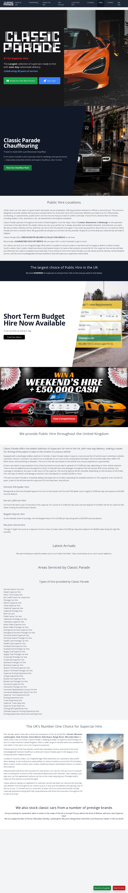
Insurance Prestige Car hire (15, 687)
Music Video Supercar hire (15, 624)
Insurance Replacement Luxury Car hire (20, 689)
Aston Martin (35, 737)
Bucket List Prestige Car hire (16, 681)
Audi (18, 737)
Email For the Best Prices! (20, 80)
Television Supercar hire (14, 622)
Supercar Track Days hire (14, 703)
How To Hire (119, 888)
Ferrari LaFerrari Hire (15, 500)
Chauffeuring (33, 2)
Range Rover (58, 737)
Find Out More (14, 337)
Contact (110, 2)
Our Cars (50, 80)
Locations (90, 2)
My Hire (119, 3)
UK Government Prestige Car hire (18, 638)
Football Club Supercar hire (15, 646)
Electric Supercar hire (13, 603)
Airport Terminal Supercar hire (17, 668)
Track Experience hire (13, 700)
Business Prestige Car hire (15, 662)
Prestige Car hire (11, 600)
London (81, 222)
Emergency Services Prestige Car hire (19, 632)
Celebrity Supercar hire (13, 608)
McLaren (78, 734)
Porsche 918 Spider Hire (16, 486)
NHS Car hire (9, 613)
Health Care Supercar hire (15, 643)
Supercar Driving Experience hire (17, 673)
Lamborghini (9, 737)
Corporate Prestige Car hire (15, 657)
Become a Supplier (102, 888)
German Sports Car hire (14, 589)
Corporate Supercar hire (14, 659)
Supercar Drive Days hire (14, 706)
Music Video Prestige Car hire (16, 627)
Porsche (24, 737)
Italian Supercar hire (12, 592)
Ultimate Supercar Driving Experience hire (21, 711)
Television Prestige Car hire (15, 619)
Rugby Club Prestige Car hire (16, 654)
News (101, 2)
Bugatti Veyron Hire (14, 514)
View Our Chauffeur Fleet (17, 168)
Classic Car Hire (46, 3)
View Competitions (64, 418)
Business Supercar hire (13, 665)
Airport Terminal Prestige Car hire (18, 670)
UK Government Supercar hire (16, 635)
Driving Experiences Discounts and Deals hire (23, 714)
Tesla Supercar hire (12, 605)
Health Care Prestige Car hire (16, 641)
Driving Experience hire (13, 697)
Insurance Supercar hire (14, 684)
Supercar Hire (18, 3)
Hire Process (61, 3)
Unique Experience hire (13, 676)
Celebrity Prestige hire (13, 611)
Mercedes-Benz (72, 737)
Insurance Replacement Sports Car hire (20, 692)
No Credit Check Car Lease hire (17, 597)
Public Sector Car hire (13, 616)
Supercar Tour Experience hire (16, 695)
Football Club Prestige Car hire (16, 649)
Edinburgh (103, 222)
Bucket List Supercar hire (14, 678)
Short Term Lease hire (13, 594)
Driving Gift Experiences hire (16, 708)
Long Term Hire (75, 3)
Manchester (91, 222)
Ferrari (70, 734)
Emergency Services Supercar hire (18, 630)
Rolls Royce (47, 737)
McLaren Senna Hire (14, 524)
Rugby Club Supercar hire (14, 651)
